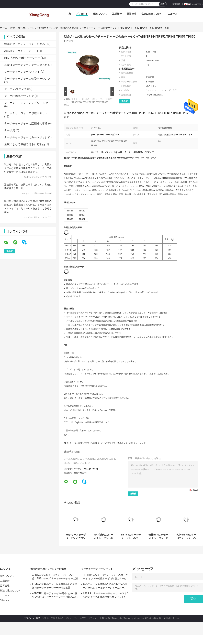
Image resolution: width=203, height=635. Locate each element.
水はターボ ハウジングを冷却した (108, 443)
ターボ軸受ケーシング (135, 443)
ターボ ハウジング (15, 89)
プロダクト (82, 13)
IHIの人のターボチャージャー (22, 57)
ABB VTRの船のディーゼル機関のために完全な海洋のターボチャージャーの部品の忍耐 (54, 595)
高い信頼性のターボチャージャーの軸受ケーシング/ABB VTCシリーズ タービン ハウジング (103, 536)
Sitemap (4, 600)
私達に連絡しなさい (152, 13)
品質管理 (131, 13)
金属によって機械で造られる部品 (24, 144)
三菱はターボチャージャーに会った (26, 64)
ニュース (172, 13)
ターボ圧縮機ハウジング (19, 96)
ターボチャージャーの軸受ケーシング (38, 27)
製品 (12, 27)
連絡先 (124, 101)
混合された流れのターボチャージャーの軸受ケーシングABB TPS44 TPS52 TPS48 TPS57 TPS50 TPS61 (89, 102)
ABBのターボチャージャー (20, 50)
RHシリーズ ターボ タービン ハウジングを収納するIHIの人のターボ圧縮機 (75, 536)
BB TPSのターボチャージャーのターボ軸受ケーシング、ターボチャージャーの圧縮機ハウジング (131, 536)
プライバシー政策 (32, 618)
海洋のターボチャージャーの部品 (24, 44)
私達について (100, 13)
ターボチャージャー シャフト (22, 71)
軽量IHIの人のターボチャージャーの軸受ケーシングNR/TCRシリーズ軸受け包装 (158, 536)
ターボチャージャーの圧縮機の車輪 (26, 123)
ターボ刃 (9, 130)
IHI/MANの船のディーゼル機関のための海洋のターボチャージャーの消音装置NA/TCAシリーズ (54, 586)
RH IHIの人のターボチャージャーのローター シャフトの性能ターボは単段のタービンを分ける (105, 577)
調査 (163, 4)
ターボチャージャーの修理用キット (26, 113)
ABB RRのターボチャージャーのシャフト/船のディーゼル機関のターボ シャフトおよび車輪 (105, 595)
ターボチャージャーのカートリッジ (26, 137)
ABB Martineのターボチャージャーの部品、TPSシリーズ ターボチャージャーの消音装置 (55, 577)
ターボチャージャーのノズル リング (26, 102)
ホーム (3, 27)
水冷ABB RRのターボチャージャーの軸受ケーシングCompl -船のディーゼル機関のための (186, 536)
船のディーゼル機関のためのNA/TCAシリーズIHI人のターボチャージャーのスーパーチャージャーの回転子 (105, 586)
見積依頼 (176, 4)
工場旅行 (117, 13)
